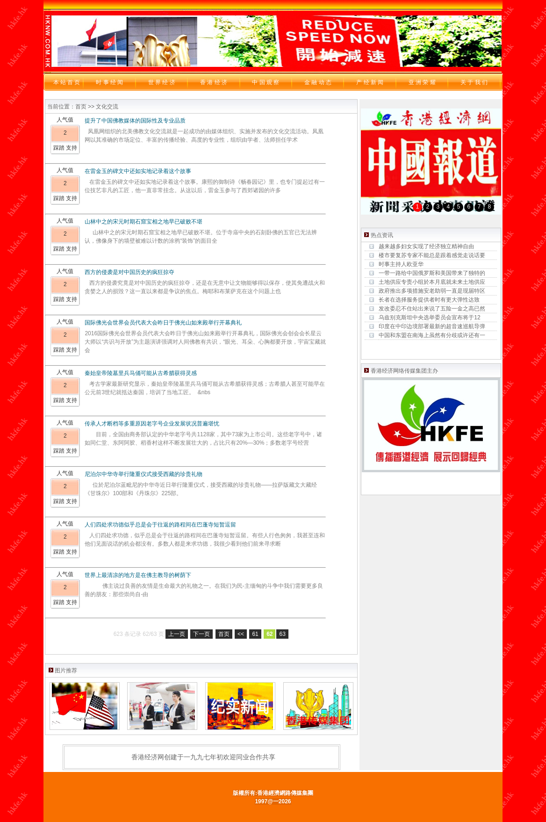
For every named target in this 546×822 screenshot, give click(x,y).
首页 (224, 634)
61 (255, 634)
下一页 (201, 634)
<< (240, 634)
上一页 (176, 634)
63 (282, 634)
